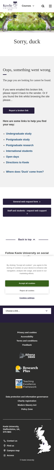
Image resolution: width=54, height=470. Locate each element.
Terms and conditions (27, 341)
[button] (43, 6)
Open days (12, 156)
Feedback (27, 345)
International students (19, 151)
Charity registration (27, 401)
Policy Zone (27, 409)
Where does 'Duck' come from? (25, 171)
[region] (27, 281)
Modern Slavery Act (27, 405)
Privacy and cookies (27, 332)
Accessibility (27, 336)
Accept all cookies (27, 283)
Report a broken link (18, 110)
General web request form (27, 202)
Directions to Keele (17, 162)
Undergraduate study (19, 133)
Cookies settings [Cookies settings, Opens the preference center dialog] (26, 298)
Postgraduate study (18, 139)
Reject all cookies (27, 291)
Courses (28, 6)
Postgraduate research (20, 145)
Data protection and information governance (27, 397)
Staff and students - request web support (27, 212)
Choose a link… (27, 311)
